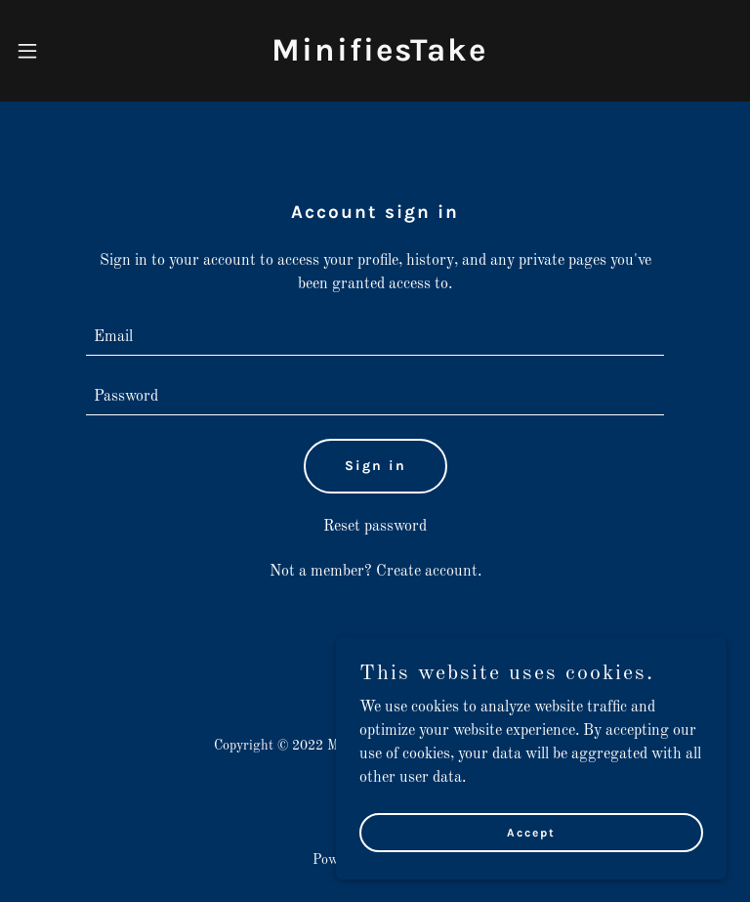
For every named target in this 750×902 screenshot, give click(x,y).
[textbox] (375, 338)
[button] (27, 50)
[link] (379, 56)
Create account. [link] (428, 572)
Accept (531, 872)
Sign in (375, 465)
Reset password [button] (375, 527)
